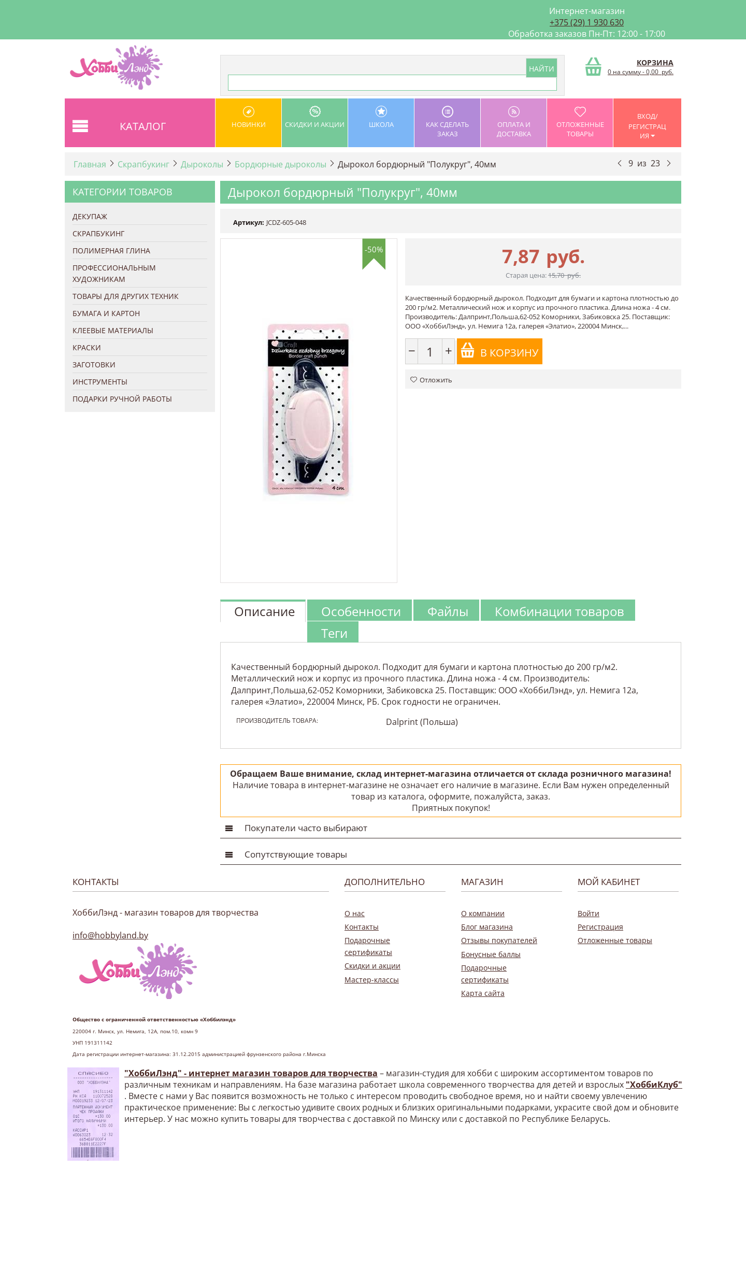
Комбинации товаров (559, 611)
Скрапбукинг (143, 164)
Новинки (248, 117)
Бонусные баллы (491, 954)
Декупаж (90, 216)
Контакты (362, 927)
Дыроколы (202, 164)
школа (381, 117)
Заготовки (94, 364)
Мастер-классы (372, 980)
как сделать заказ (447, 122)
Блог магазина (487, 927)
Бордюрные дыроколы (280, 164)
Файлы (447, 611)
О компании (483, 913)
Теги (334, 633)
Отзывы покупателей (499, 940)
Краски (87, 347)
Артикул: (248, 222)
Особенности (361, 611)
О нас (355, 913)
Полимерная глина (111, 250)
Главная (90, 164)
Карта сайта (483, 993)
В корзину (499, 351)
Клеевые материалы (113, 330)
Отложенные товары (580, 122)
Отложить (431, 379)
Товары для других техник (126, 296)
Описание (264, 611)
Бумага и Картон (106, 313)
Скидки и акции (315, 117)
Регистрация (600, 927)
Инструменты (100, 382)
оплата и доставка (513, 122)
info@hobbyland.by (110, 935)
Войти (588, 913)
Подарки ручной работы (122, 399)
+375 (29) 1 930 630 (587, 22)
